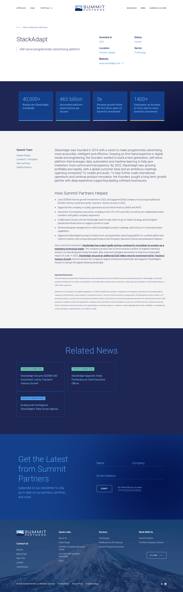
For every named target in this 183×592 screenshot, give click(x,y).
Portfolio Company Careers (151, 542)
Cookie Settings (92, 584)
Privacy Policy (63, 584)
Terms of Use (77, 584)
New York (21, 558)
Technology (104, 538)
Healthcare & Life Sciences (111, 542)
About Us (63, 538)
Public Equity (64, 542)
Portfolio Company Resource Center (72, 548)
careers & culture (157, 8)
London (20, 562)
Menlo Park (22, 554)
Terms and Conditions (132, 490)
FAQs (61, 561)
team (32, 8)
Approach (21, 8)
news (143, 8)
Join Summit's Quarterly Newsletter (69, 555)
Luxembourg (22, 567)
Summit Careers (146, 538)
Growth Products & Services (111, 547)
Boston (20, 549)
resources (132, 8)
